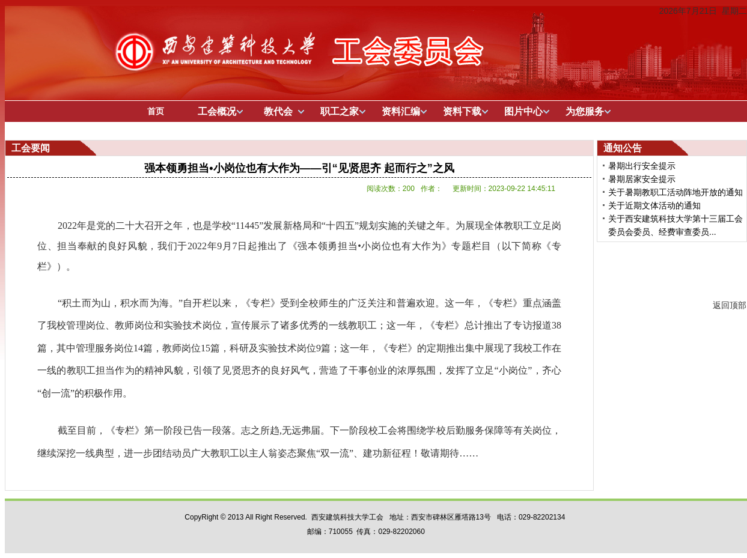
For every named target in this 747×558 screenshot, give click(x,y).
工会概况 (217, 111)
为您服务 (585, 111)
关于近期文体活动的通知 (654, 205)
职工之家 (339, 111)
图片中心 (523, 111)
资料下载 (462, 111)
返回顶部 (729, 305)
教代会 (278, 111)
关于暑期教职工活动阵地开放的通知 (675, 192)
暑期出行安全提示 (641, 166)
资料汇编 (401, 111)
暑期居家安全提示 (641, 179)
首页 (155, 111)
